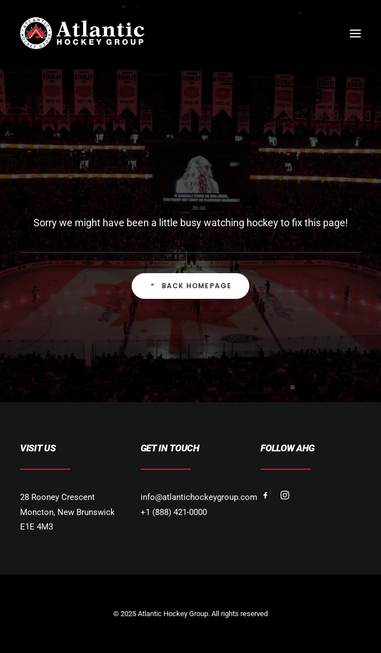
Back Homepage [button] (190, 285)
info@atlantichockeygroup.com (199, 497)
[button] (355, 33)
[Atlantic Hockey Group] (82, 33)
